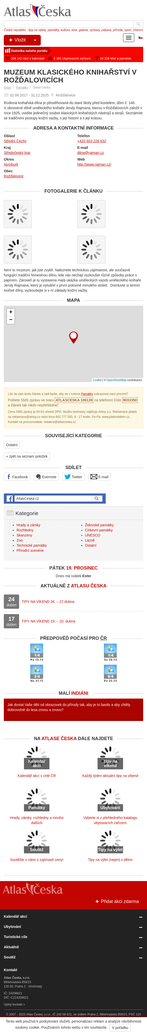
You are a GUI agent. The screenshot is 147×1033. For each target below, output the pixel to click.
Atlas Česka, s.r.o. (38, 1014)
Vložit (24, 40)
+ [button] (10, 312)
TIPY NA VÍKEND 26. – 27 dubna (48, 602)
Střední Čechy (15, 141)
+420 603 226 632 (91, 141)
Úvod (7, 87)
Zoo (20, 540)
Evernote (46, 476)
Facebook (17, 476)
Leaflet (97, 379)
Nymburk (11, 164)
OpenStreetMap (117, 379)
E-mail (99, 476)
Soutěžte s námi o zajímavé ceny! (36, 860)
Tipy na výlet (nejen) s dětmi (110, 860)
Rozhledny (25, 530)
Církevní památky (99, 530)
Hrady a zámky (28, 525)
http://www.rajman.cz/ (94, 164)
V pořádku (120, 1028)
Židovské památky (99, 525)
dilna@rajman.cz (90, 153)
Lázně (90, 540)
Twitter (73, 476)
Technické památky (32, 545)
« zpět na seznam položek (27, 456)
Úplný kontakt (13, 1004)
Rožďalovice (13, 176)
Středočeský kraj (17, 153)
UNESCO (92, 535)
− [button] (10, 320)
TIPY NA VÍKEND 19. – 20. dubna (48, 621)
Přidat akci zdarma (117, 901)
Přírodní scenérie (30, 550)
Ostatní (12, 445)
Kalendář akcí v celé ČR (37, 776)
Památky (22, 87)
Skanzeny (24, 535)
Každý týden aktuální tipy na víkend (110, 776)
